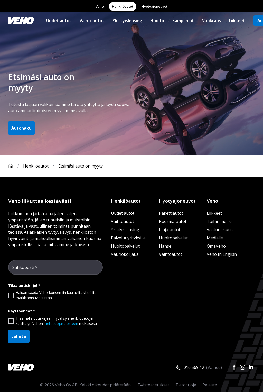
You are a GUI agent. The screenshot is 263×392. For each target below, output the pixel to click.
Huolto (157, 20)
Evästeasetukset (153, 385)
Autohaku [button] (21, 128)
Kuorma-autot (172, 221)
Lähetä (18, 336)
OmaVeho (216, 246)
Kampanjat (183, 20)
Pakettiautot (171, 213)
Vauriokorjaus (124, 254)
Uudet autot (58, 20)
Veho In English (222, 254)
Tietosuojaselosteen (61, 323)
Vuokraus (211, 20)
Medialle (215, 238)
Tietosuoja (185, 385)
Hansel (165, 246)
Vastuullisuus (220, 229)
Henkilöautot (122, 6)
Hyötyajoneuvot (154, 6)
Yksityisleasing (127, 20)
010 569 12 (194, 367)
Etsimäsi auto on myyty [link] (80, 166)
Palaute (209, 385)
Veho (100, 6)
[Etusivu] (15, 166)
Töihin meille (219, 221)
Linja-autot (169, 229)
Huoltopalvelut (125, 246)
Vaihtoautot (92, 20)
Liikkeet (237, 20)
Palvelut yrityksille (128, 238)
